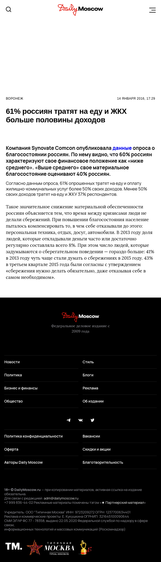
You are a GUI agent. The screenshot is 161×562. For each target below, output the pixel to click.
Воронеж (14, 98)
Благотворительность (103, 462)
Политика (13, 374)
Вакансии (91, 436)
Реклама (90, 388)
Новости (12, 361)
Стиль (88, 361)
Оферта (11, 449)
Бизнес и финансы (21, 388)
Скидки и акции (97, 449)
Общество (13, 401)
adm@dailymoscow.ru (61, 498)
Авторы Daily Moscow (23, 462)
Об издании (93, 401)
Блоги (88, 374)
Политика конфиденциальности (33, 436)
